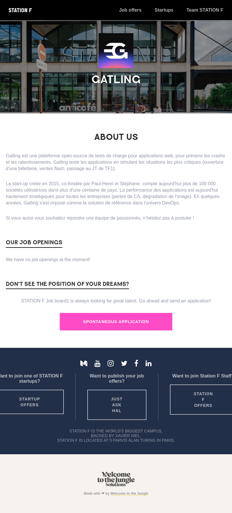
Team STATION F (204, 10)
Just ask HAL (117, 405)
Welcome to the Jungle (129, 493)
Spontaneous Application (116, 321)
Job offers (130, 10)
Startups (164, 10)
